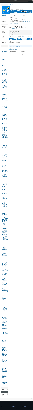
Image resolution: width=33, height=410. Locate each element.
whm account (4, 345)
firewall (5, 180)
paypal (3, 261)
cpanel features (4, 105)
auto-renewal (6, 64)
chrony (4, 83)
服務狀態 (5, 394)
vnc (2, 334)
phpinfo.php (5, 265)
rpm (6, 292)
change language (5, 81)
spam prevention (3, 306)
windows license (4, 360)
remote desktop (3, 280)
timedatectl (4, 320)
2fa (3, 48)
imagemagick (4, 198)
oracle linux (3, 251)
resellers (3, 286)
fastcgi (5, 175)
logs (7, 220)
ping (5, 266)
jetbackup (3, 213)
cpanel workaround (4, 116)
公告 (5, 390)
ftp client (3, 185)
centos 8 (3, 79)
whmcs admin (4, 351)
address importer (4, 57)
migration (5, 231)
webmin (5, 339)
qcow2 (2, 274)
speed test (5, 308)
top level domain (4, 321)
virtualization (6, 333)
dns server (3, 143)
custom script (4, 123)
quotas (5, 274)
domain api (6, 148)
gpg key (4, 190)
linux (2, 219)
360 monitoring (3, 49)
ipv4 (2, 212)
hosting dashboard (4, 193)
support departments (4, 316)
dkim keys (5, 138)
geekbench (3, 187)
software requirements (4, 303)
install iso (3, 203)
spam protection (4, 307)
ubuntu (3, 324)
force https (5, 181)
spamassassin (6, 307)
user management (4, 330)
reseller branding (4, 283)
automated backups (3, 65)
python (3, 272)
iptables (5, 211)
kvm (6, 215)
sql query (5, 309)
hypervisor (4, 196)
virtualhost (3, 333)
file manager (4, 178)
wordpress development (4, 375)
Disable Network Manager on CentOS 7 (13, 49)
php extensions (4, 263)
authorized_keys (3, 64)
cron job (6, 118)
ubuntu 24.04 (3, 325)
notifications (4, 247)
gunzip (6, 190)
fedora (2, 177)
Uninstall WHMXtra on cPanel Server (13, 53)
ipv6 (3, 212)
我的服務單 (5, 389)
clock (3, 87)
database (5, 125)
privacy (2, 269)
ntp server (3, 248)
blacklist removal (5, 73)
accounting (3, 54)
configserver (4, 93)
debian (3, 126)
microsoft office (3, 228)
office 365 (5, 248)
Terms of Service (21, 408)
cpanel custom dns (4, 103)
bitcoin (3, 73)
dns (3, 139)
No (20, 46)
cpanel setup (4, 113)
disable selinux (6, 136)
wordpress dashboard (3, 373)
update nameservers (4, 328)
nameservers (4, 241)
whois (4, 358)
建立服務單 (5, 395)
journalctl (6, 214)
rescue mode (5, 282)
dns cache (5, 139)
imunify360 (3, 199)
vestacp (5, 331)
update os (7, 328)
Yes (17, 46)
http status (5, 195)
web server (5, 338)
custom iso (5, 121)
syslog (3, 318)
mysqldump (7, 239)
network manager (4, 245)
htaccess (3, 194)
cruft (3, 119)
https (2, 196)
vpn (5, 334)
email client (3, 166)
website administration (4, 341)
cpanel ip (5, 106)
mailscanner (4, 224)
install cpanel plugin (4, 202)
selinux (4, 295)
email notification (3, 170)
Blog (1, 406)
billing (6, 71)
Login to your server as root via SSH (16, 28)
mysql (5, 238)
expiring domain (3, 174)
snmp (4, 302)
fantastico (3, 175)
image (3, 197)
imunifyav (3, 200)
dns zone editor (5, 144)
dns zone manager (4, 145)
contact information (4, 99)
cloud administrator (3, 88)
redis (4, 275)
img (6, 198)
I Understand (15, 2)
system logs (6, 318)
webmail (3, 339)
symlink (2, 318)
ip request (5, 210)
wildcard (5, 358)
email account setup (4, 163)
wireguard (3, 370)
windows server (4, 361)
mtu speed (3, 236)
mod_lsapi (3, 233)
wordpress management (3, 377)
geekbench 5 (6, 187)
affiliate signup (6, 58)
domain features (4, 151)
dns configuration (4, 140)
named (5, 240)
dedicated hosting (4, 127)
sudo (2, 315)
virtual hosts (4, 332)
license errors (6, 218)
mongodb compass (5, 234)
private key (4, 269)
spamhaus (3, 308)
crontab (2, 119)
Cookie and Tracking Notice (29, 1)
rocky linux (3, 289)
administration (3, 58)
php (5, 262)
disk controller (3, 137)
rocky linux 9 (6, 290)
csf (6, 119)
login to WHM (24, 36)
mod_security (5, 233)
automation (3, 66)
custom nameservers (4, 122)
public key (5, 271)
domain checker (3, 149)
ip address (3, 210)
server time (5, 299)
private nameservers (4, 270)
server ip (5, 297)
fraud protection (4, 183)
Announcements (24, 406)
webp (3, 340)
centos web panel (4, 80)
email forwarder (4, 168)
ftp (2, 184)
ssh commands (3, 311)
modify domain (3, 232)
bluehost (5, 74)
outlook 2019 (5, 255)
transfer (5, 322)
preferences (5, 268)
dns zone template (3, 146)
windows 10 (3, 359)
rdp (3, 275)
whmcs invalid (5, 354)
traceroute (3, 322)
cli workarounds (4, 86)
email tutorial (6, 171)
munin (5, 237)
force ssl (3, 182)
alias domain (4, 59)
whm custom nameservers (4, 346)
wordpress (6, 370)
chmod (3, 83)
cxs (6, 123)
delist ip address (4, 132)
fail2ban (5, 174)
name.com (3, 240)
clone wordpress (6, 87)
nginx (2, 246)
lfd (4, 217)
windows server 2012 (4, 363)
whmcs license (4, 355)
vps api (4, 335)
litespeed (3, 220)
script (7, 292)
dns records (6, 142)
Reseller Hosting (13, 405)
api (3, 63)
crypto (5, 119)
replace (2, 282)
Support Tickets (24, 405)
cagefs (3, 76)
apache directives (4, 62)
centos (5, 77)
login (5, 220)
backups (5, 69)
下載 (5, 393)
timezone (6, 320)
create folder (5, 117)
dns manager (3, 142)
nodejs (4, 246)
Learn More (18, 2)
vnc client (4, 334)
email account (4, 162)
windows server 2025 (4, 369)
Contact (2, 405)
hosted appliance (5, 192)
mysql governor (4, 239)
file (3, 177)
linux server (5, 219)
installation (3, 207)
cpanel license (3, 107)
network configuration (4, 243)
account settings (3, 53)
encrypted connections (4, 172)
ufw (4, 325)
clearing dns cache (3, 84)
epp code (3, 173)
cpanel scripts (4, 110)
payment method (4, 260)
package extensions (3, 257)
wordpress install (4, 376)
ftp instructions (3, 186)
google (4, 189)
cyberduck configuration (4, 124)
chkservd (6, 82)
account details (5, 52)
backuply (2, 69)
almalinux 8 (3, 60)
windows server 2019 (4, 366)
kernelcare (5, 215)
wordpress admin (4, 371)
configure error (4, 96)
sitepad (4, 301)
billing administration (4, 72)
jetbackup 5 (3, 214)
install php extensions (4, 205)
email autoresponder (4, 165)
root (2, 291)
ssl (3, 312)
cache (3, 75)
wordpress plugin (4, 380)
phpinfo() (2, 265)
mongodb (3, 234)
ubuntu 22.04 (5, 324)
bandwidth (3, 70)
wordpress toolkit (3, 383)
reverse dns (5, 288)
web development (4, 336)
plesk (2, 268)
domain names (4, 153)
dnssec (6, 146)
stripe (4, 313)
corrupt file (6, 101)
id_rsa (6, 196)
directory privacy (4, 134)
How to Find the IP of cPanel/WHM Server (13, 52)
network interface (4, 244)
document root (4, 147)
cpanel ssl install (4, 114)
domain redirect (3, 154)
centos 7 (6, 78)
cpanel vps (3, 115)
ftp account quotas (5, 184)
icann (5, 196)
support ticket (4, 317)
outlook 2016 (3, 255)
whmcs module (4, 356)
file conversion (3, 178)
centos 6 (3, 78)
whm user (5, 350)
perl (6, 261)
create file (3, 117)
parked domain (5, 258)
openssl (3, 249)
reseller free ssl (3, 284)
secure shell (5, 294)
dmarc (7, 138)
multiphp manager (4, 237)
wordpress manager (3, 379)
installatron (3, 208)
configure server (3, 97)
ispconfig (6, 212)
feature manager (4, 176)
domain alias (3, 148)
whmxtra (2, 358)
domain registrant (4, 155)
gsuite (5, 190)
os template (5, 253)
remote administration (4, 279)
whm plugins (4, 350)
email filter (5, 167)
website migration (3, 342)
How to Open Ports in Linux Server (14, 23)
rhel (6, 288)
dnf (2, 139)
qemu (3, 274)
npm (6, 247)
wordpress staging (4, 381)
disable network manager (4, 136)
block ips (3, 74)
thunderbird (5, 319)
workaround (4, 384)
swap (6, 317)
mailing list (3, 223)
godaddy (2, 189)
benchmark (3, 71)
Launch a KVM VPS (20, 20)
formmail (6, 182)
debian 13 (5, 126)
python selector (4, 273)
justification (3, 215)
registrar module (4, 278)
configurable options (4, 94)
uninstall (6, 325)
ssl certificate (3, 312)
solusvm (3, 304)
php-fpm (5, 264)
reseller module (5, 285)
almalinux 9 (3, 61)
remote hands (6, 280)
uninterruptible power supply (4, 327)
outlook (6, 254)
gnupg (7, 188)
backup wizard (4, 68)
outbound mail (3, 254)
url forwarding (3, 329)
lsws (2, 221)
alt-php (6, 61)
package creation (4, 256)
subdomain (3, 314)
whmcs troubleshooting (4, 357)
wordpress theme (4, 382)
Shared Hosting (13, 406)
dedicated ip (4, 128)
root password (5, 291)
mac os (4, 221)
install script (5, 206)
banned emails (5, 70)
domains (3, 159)
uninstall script (4, 326)
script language (3, 293)
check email (3, 82)
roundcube (3, 292)
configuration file (4, 95)
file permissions (4, 179)
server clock (3, 296)
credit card (3, 118)
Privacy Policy (17, 408)
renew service (5, 281)
